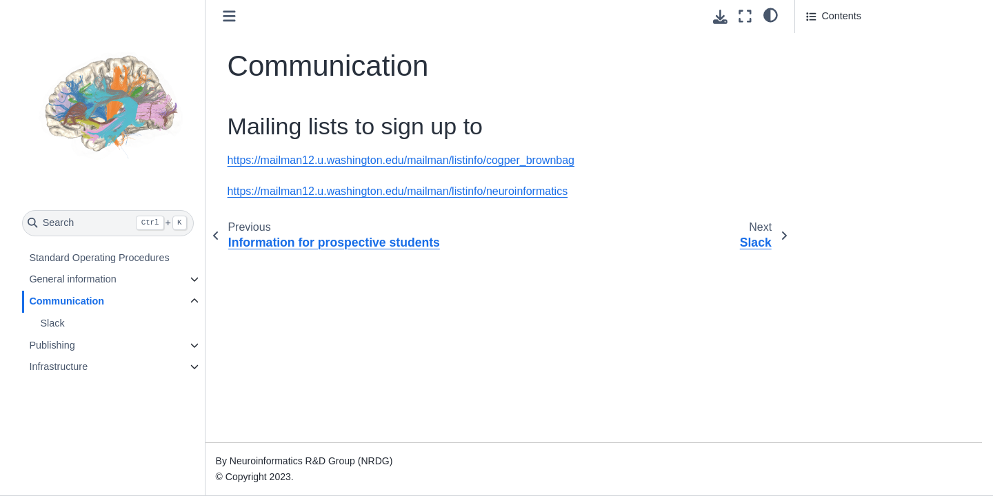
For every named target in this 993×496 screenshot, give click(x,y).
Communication (66, 301)
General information (72, 279)
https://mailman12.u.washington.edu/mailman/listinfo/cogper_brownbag (401, 160)
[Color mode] (770, 14)
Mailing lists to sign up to (865, 43)
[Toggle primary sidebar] (229, 16)
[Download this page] (720, 17)
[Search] (108, 223)
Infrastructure (58, 366)
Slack (52, 323)
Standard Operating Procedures (99, 257)
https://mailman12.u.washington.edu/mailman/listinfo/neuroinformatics (398, 191)
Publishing (51, 345)
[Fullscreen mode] (745, 16)
